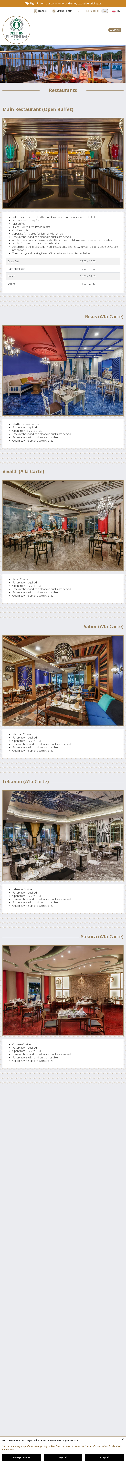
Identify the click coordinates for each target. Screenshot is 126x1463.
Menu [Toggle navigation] (115, 30)
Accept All (104, 1457)
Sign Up (31, 3)
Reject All (63, 1457)
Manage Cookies (21, 1457)
